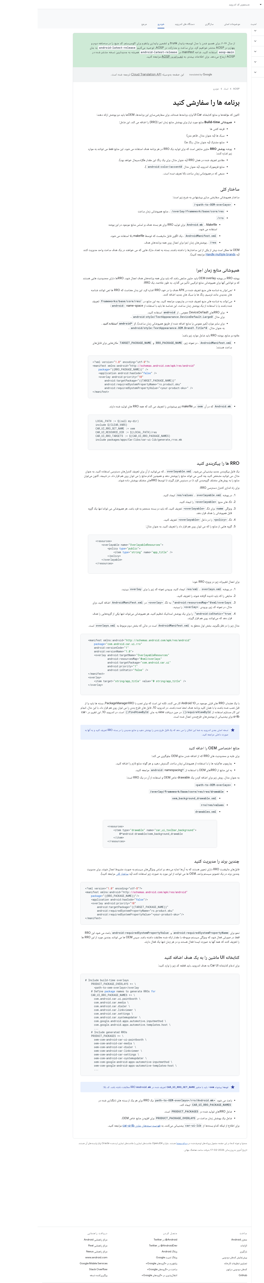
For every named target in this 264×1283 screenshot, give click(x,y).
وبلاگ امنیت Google (129, 1257)
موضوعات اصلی (194, 24)
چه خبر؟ (255, 24)
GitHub (205, 1275)
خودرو (178, 88)
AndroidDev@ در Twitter (126, 1245)
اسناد (188, 88)
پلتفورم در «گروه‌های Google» (124, 1263)
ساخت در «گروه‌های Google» (124, 1269)
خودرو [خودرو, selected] (123, 24)
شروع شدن (235, 24)
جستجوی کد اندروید (201, 4)
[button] (242, 31)
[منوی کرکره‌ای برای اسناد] (222, 4)
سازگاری (171, 24)
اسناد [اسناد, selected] (229, 4)
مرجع (106, 24)
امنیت (216, 24)
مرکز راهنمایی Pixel (60, 1245)
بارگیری (205, 1251)
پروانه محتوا (144, 1143)
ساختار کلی (84, 874)
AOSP (198, 88)
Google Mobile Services (56, 1263)
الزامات (206, 1245)
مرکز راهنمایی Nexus (59, 1251)
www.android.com (59, 1257)
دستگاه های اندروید (147, 24)
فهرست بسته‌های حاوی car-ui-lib (104, 1126)
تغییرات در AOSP (134, 57)
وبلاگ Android (132, 1251)
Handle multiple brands (183, 254)
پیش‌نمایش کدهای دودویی (196, 1257)
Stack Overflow (61, 1269)
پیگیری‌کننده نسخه (61, 1275)
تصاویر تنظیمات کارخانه (198, 1263)
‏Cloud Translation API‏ (108, 74)
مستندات (254, 15)
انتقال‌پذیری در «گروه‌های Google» (122, 1275)
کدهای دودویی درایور (199, 1269)
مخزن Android (201, 1239)
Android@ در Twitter (128, 1239)
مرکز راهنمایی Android (58, 1239)
